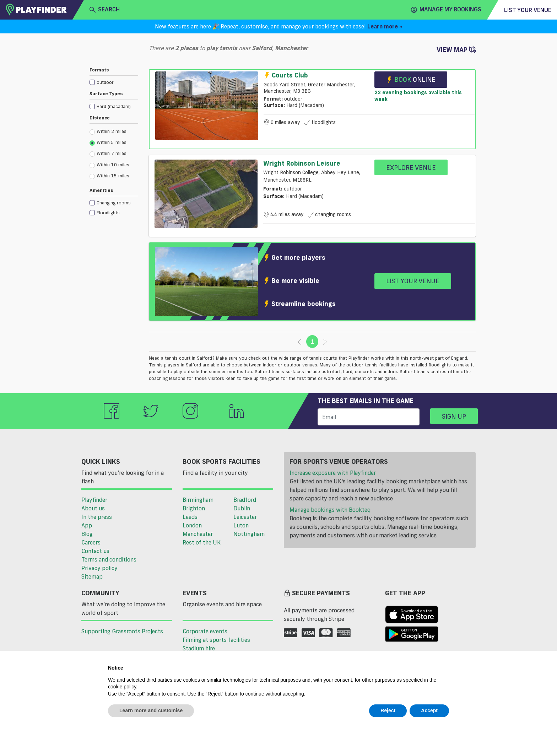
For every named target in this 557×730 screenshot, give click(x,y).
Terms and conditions (108, 559)
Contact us (95, 550)
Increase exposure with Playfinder (333, 472)
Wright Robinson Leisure (301, 163)
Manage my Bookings (446, 10)
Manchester (198, 533)
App (86, 525)
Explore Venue (411, 167)
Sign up (454, 416)
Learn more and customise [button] (151, 710)
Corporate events (205, 631)
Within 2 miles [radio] (108, 131)
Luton (241, 525)
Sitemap (92, 576)
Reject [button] (387, 710)
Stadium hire (199, 648)
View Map (456, 49)
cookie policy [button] (122, 686)
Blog (87, 533)
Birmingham (198, 499)
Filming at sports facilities (216, 639)
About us (93, 508)
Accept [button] (429, 710)
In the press (96, 516)
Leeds (190, 516)
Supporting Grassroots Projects (122, 631)
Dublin (241, 508)
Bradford (244, 499)
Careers (91, 542)
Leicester (245, 516)
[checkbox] (114, 82)
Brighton (194, 508)
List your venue (527, 10)
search (105, 10)
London (192, 525)
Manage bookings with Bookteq (330, 509)
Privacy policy (99, 567)
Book (411, 79)
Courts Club (286, 75)
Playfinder (94, 499)
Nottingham (249, 533)
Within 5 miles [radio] (108, 142)
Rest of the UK (202, 542)
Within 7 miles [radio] (108, 153)
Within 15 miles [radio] (109, 176)
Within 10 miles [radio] (109, 165)
